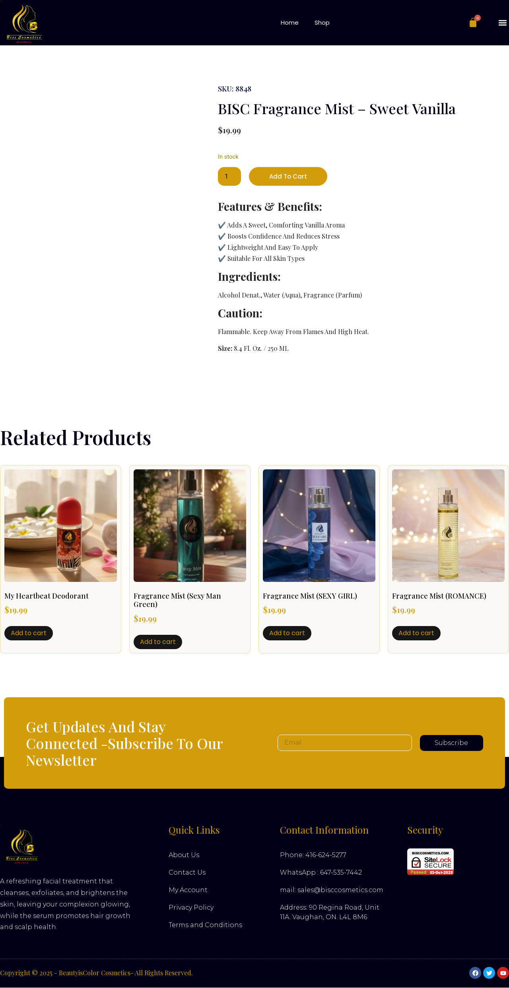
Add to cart (289, 176)
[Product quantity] (229, 176)
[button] (502, 22)
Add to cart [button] (29, 633)
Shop (322, 22)
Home (290, 22)
